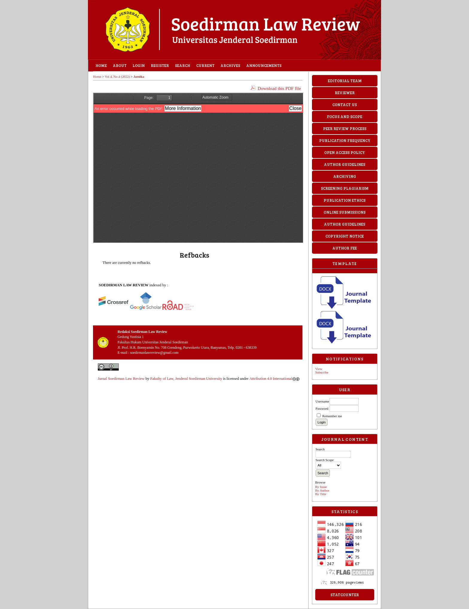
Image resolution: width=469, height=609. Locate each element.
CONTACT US (344, 104)
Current (205, 65)
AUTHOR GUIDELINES (344, 164)
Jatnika (138, 76)
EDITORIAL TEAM (345, 80)
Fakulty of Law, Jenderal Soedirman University (186, 379)
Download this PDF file (279, 88)
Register (160, 65)
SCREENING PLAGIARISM (344, 188)
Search (182, 65)
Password (322, 408)
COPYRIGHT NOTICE (344, 236)
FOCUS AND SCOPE (344, 116)
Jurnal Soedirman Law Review (121, 379)
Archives (230, 65)
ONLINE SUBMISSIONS (345, 212)
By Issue (321, 487)
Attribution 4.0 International (274, 379)
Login (139, 65)
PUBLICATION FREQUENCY (344, 140)
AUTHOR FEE (344, 248)
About (120, 65)
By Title (320, 494)
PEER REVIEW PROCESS (344, 128)
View (318, 369)
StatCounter (345, 594)
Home (101, 65)
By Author (322, 490)
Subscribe (321, 372)
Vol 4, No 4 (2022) (117, 76)
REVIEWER (345, 92)
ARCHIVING (344, 176)
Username (322, 401)
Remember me (332, 416)
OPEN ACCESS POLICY (344, 152)
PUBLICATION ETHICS (345, 200)
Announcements (263, 65)
